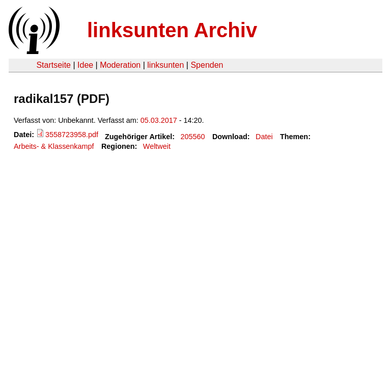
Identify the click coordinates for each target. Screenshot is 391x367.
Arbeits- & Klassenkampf (54, 146)
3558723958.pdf (71, 134)
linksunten (165, 65)
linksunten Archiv (172, 30)
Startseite (53, 65)
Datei (264, 137)
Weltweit (157, 146)
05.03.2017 (159, 120)
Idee (85, 65)
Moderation (120, 65)
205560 (193, 137)
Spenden (206, 65)
